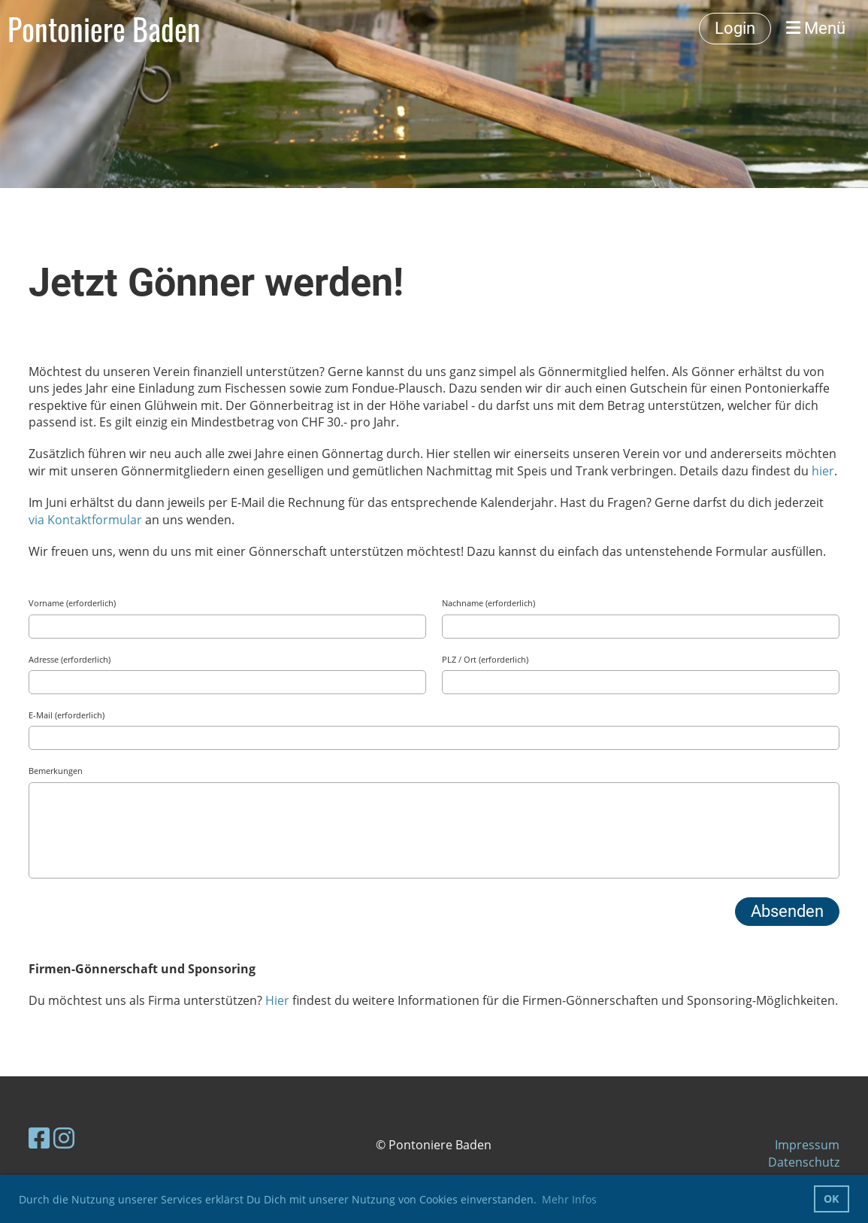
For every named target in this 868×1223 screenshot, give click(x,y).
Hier (278, 1000)
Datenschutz (803, 1162)
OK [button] (831, 1198)
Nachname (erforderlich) (488, 602)
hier (823, 471)
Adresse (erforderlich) (69, 659)
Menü (815, 28)
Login (735, 28)
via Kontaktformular (85, 519)
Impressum (807, 1145)
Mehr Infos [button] (569, 1199)
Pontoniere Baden (104, 29)
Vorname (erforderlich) (72, 602)
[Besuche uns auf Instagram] (63, 1137)
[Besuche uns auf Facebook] (39, 1137)
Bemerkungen (56, 770)
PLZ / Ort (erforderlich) (485, 659)
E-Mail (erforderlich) (66, 715)
